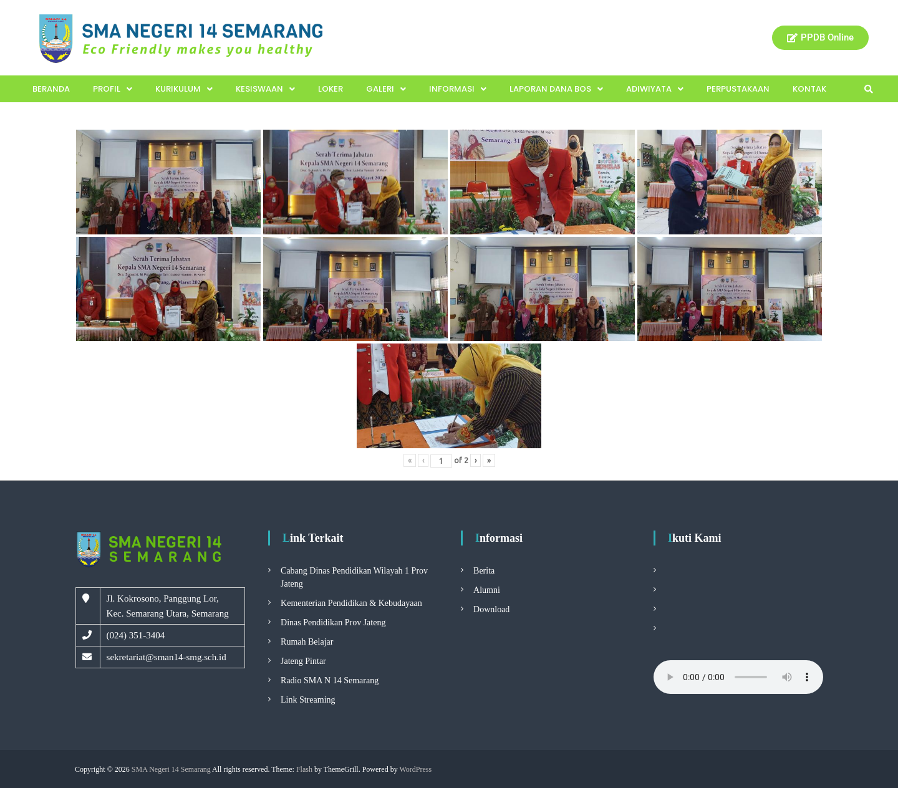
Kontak (809, 89)
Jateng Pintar (303, 661)
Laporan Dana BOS (556, 89)
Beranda (51, 89)
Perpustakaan (738, 89)
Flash (304, 769)
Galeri (386, 89)
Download (491, 609)
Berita (484, 570)
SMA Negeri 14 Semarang (171, 769)
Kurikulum (184, 89)
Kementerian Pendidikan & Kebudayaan (351, 603)
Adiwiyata (654, 89)
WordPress (415, 769)
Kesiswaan (265, 89)
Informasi (457, 89)
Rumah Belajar (307, 641)
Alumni (486, 590)
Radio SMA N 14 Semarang (330, 680)
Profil (112, 89)
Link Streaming (308, 699)
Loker (330, 89)
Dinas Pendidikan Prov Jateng (333, 622)
